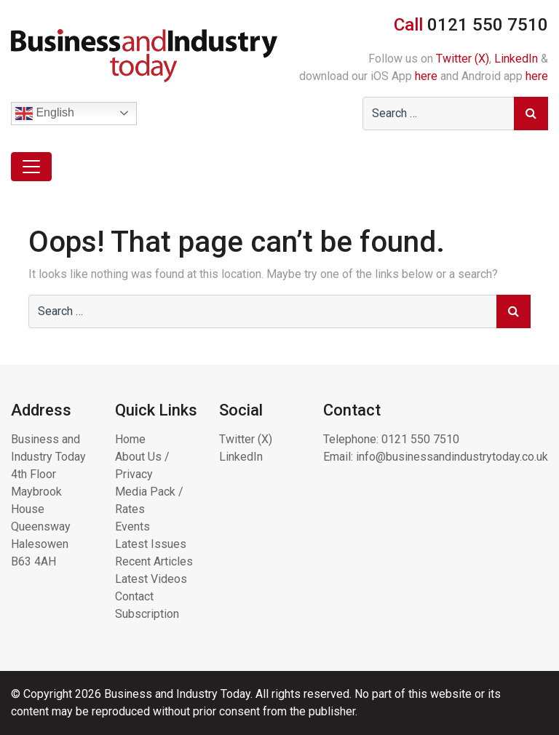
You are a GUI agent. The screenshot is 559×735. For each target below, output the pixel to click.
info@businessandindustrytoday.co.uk (452, 457)
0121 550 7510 (420, 439)
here (426, 76)
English (44, 113)
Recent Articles (154, 561)
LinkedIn (516, 58)
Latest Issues (150, 544)
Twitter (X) (462, 58)
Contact (134, 596)
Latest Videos (151, 579)
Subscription (147, 614)
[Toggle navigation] (31, 166)
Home (130, 439)
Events (132, 526)
